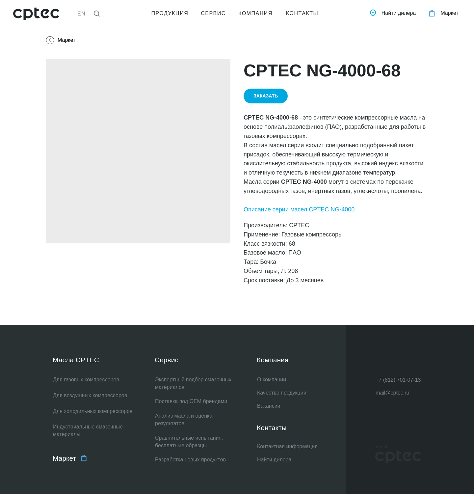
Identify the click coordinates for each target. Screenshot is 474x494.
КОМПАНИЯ (255, 13)
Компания (272, 360)
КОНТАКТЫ (302, 13)
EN (81, 13)
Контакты (272, 427)
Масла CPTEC (76, 360)
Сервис (166, 360)
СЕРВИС (213, 13)
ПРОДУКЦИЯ (170, 13)
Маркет (64, 458)
